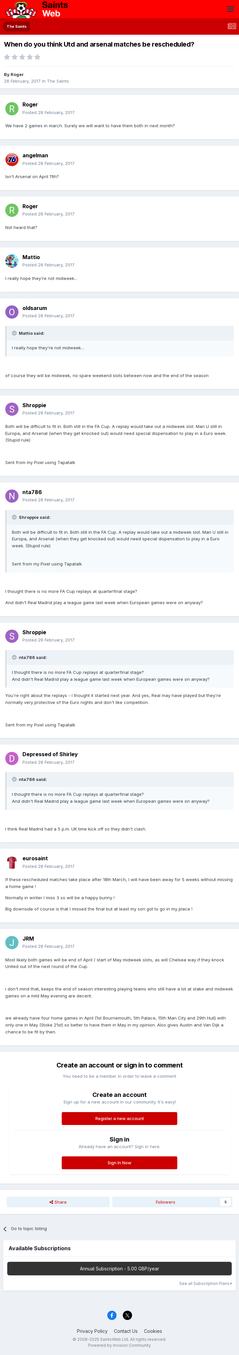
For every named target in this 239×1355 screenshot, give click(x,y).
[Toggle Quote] (15, 333)
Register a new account (119, 1118)
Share (58, 1202)
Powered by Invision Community (119, 1345)
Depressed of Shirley (50, 754)
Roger (17, 74)
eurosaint (35, 858)
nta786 (32, 492)
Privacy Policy (92, 1331)
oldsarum (34, 308)
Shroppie (34, 405)
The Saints (58, 81)
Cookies (153, 1331)
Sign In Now (119, 1162)
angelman (35, 155)
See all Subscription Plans (205, 1283)
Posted (48, 112)
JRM (28, 938)
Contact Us (126, 1331)
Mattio (31, 257)
